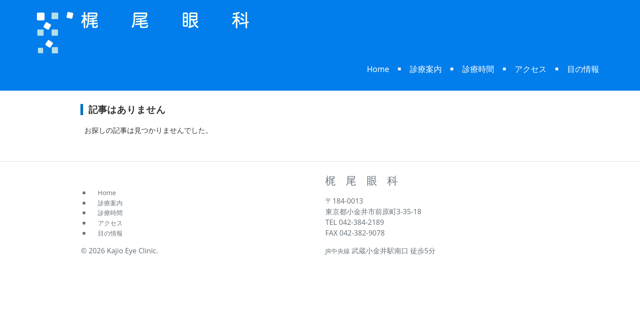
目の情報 (583, 69)
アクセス (531, 69)
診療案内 (426, 69)
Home (378, 69)
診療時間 (478, 69)
